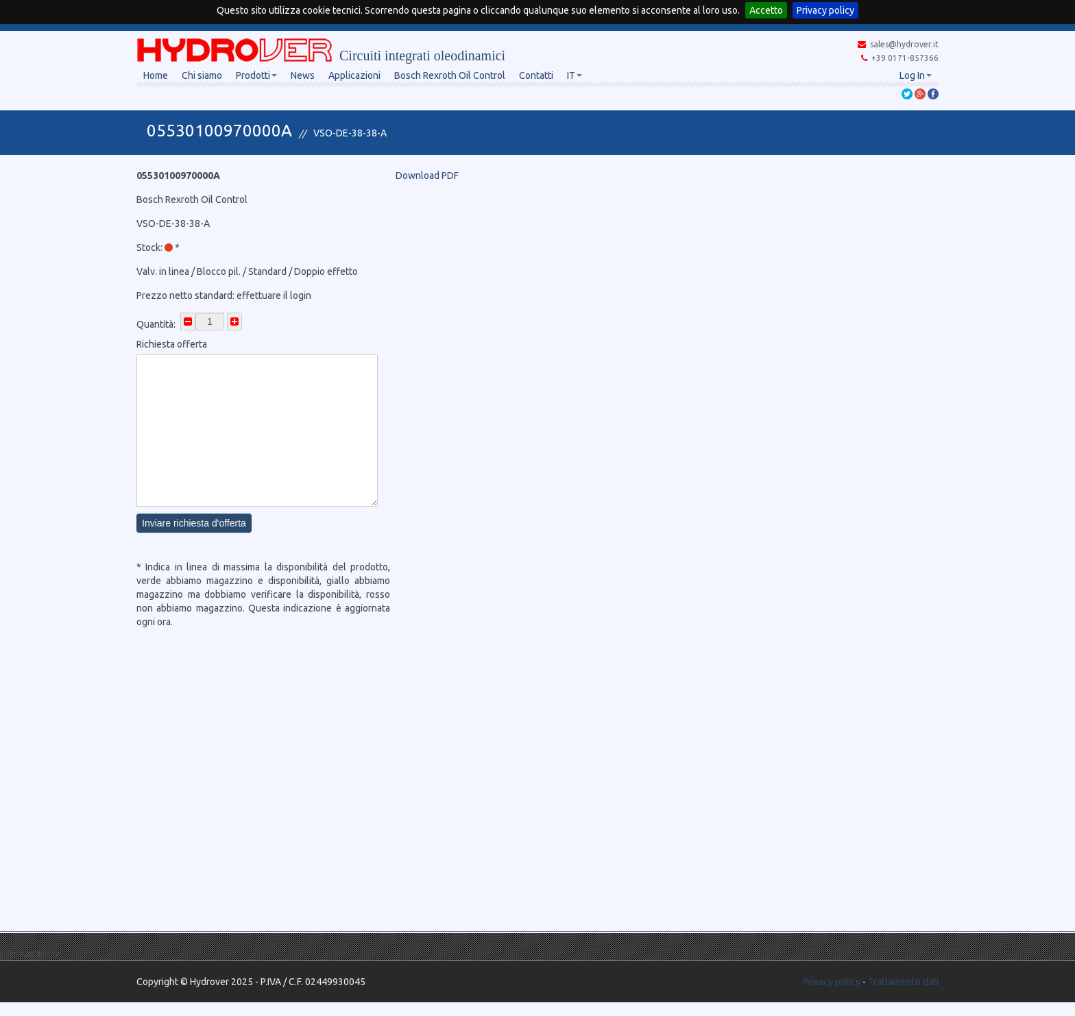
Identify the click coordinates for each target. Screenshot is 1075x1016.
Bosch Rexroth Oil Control (449, 75)
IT (574, 75)
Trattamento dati (903, 981)
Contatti (536, 75)
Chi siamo (202, 75)
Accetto (766, 10)
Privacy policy (825, 10)
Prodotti (256, 75)
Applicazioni (354, 75)
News (303, 75)
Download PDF (427, 175)
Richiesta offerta (171, 344)
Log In (915, 75)
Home (155, 75)
